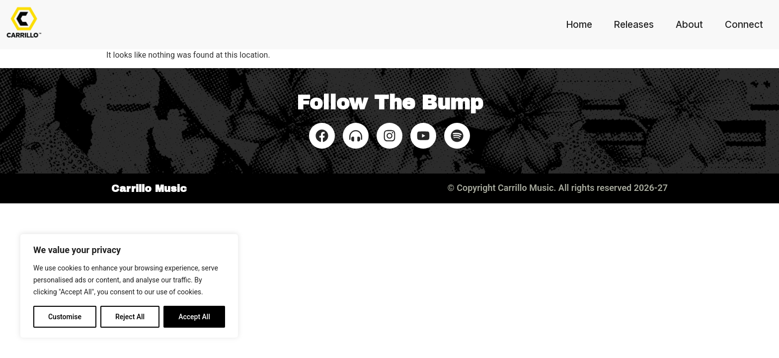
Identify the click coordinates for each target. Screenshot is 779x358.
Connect (744, 24)
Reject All (130, 317)
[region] (129, 286)
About (689, 24)
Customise (64, 317)
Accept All (194, 317)
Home (579, 24)
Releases (634, 24)
